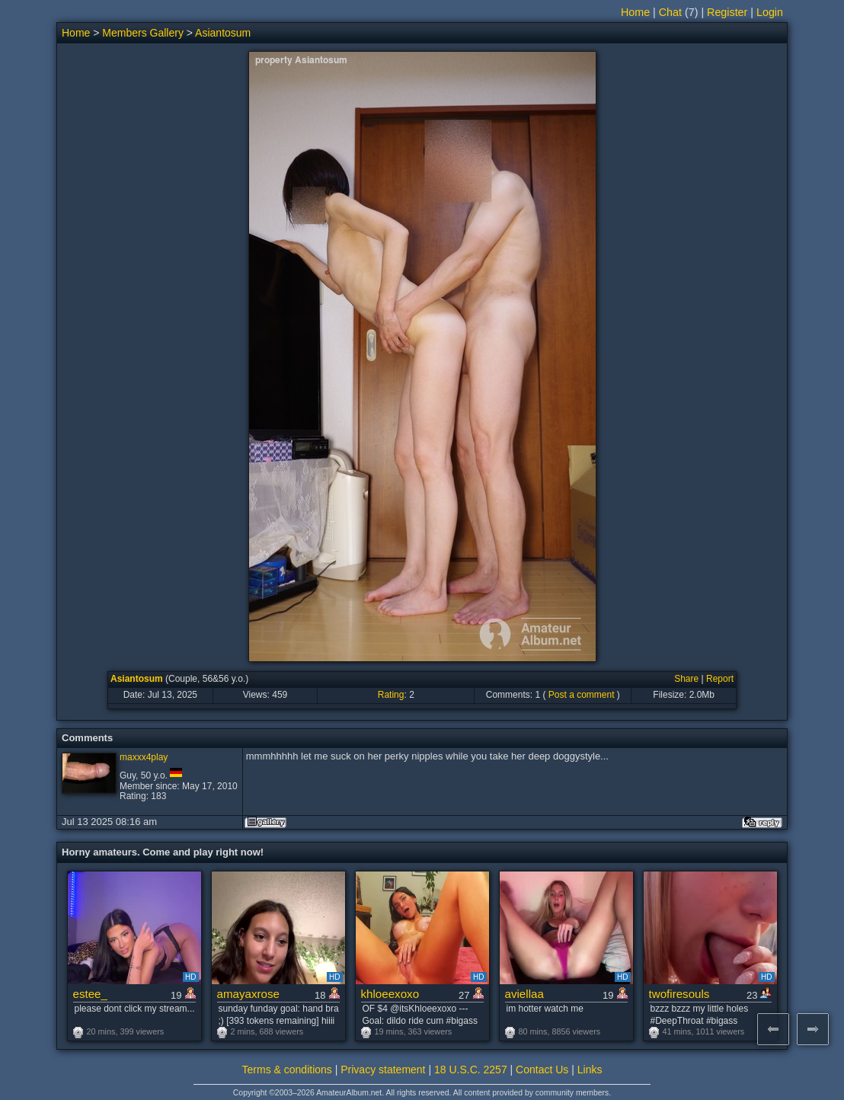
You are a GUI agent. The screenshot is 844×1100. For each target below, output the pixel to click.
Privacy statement (382, 1069)
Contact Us (542, 1069)
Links (590, 1069)
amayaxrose (248, 993)
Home (635, 12)
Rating (391, 694)
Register (727, 12)
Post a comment (581, 694)
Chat (670, 12)
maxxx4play (144, 757)
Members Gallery (143, 33)
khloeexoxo (390, 993)
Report (720, 678)
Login (769, 12)
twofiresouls (679, 993)
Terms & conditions (287, 1069)
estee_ (90, 993)
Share (686, 678)
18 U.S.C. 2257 (470, 1069)
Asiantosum (223, 33)
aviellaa (524, 993)
